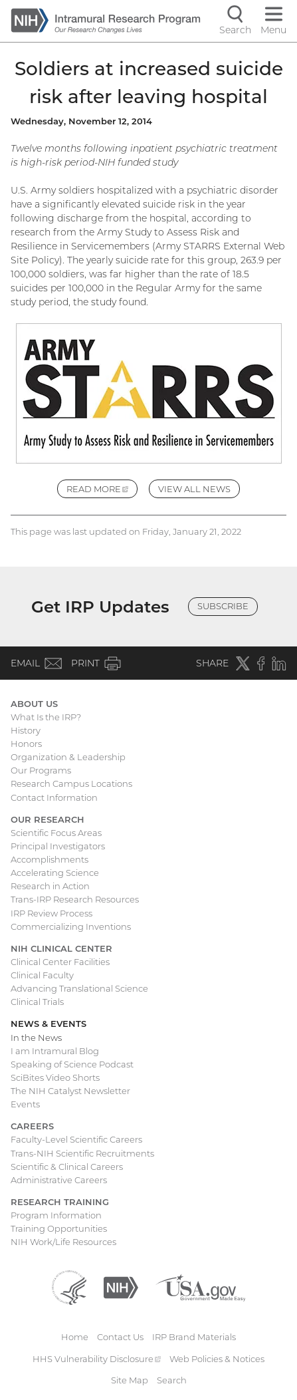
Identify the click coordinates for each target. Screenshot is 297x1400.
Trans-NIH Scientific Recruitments (82, 1153)
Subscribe (222, 606)
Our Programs (41, 770)
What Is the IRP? (46, 717)
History (26, 730)
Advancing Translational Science (79, 988)
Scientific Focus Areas (56, 832)
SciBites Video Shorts (55, 1077)
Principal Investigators (58, 846)
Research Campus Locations (71, 783)
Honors (26, 743)
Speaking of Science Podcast (72, 1064)
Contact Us (120, 1336)
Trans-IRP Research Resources (75, 899)
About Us (34, 703)
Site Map (129, 1380)
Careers (32, 1126)
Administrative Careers (59, 1180)
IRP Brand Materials (194, 1336)
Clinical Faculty (42, 975)
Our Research (47, 819)
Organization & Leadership (68, 757)
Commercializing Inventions (71, 926)
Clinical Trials (37, 1001)
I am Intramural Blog (55, 1051)
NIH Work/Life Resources (63, 1241)
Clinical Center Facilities (60, 961)
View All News (194, 489)
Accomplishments (49, 859)
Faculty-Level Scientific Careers (76, 1139)
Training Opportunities (59, 1228)
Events (25, 1104)
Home (74, 1336)
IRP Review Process (51, 913)
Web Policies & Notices (216, 1358)
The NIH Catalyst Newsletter (70, 1090)
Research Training (60, 1201)
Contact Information (54, 797)
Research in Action (50, 886)
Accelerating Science (55, 872)
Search (172, 1380)
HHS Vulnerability (97, 1358)
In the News (36, 1037)
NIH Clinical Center (61, 948)
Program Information (56, 1215)
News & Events (48, 1023)
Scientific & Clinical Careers (67, 1166)
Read (102, 491)
